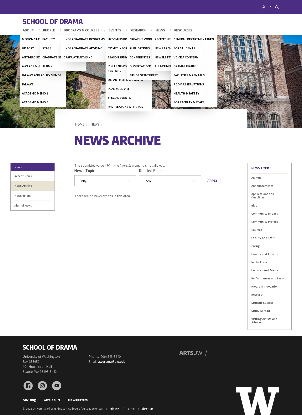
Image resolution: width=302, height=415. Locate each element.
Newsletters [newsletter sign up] (22, 195)
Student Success (262, 303)
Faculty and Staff (262, 238)
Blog (254, 205)
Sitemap (147, 408)
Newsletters (78, 400)
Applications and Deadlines (262, 195)
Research (138, 30)
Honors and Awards (264, 254)
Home (79, 124)
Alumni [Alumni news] (256, 178)
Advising (29, 400)
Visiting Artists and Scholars (264, 320)
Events (115, 30)
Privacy (114, 408)
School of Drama (53, 21)
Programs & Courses (81, 30)
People (49, 30)
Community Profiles (264, 222)
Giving (255, 246)
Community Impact (264, 213)
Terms (130, 408)
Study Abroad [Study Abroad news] (260, 311)
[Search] (277, 7)
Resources (183, 30)
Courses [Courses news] (256, 230)
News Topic (84, 170)
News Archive (23, 185)
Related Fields (151, 170)
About (28, 30)
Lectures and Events (264, 270)
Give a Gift (52, 400)
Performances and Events (268, 278)
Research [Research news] (257, 294)
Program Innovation (265, 286)
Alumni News (23, 205)
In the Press (259, 262)
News (160, 30)
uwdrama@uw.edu (112, 361)
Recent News (23, 176)
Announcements (262, 186)
